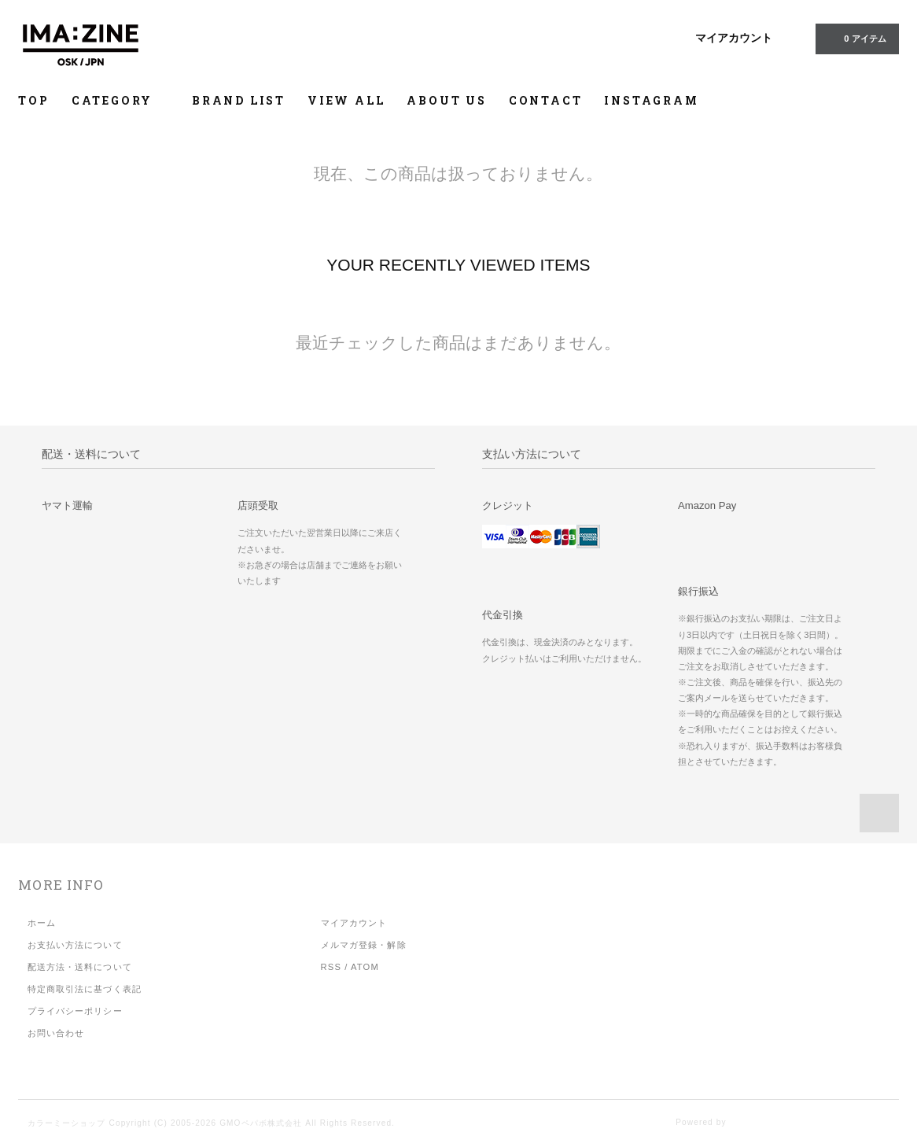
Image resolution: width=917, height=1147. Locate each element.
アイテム (855, 37)
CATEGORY (121, 100)
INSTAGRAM (651, 100)
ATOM (365, 967)
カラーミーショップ (67, 1123)
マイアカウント (733, 37)
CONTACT (546, 100)
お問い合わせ (56, 1033)
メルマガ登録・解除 (364, 945)
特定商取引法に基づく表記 (85, 989)
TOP (33, 100)
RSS (331, 967)
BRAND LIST (238, 100)
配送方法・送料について (80, 967)
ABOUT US (446, 100)
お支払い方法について (75, 945)
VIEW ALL (346, 100)
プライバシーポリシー (75, 1011)
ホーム (42, 923)
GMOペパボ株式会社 (260, 1123)
